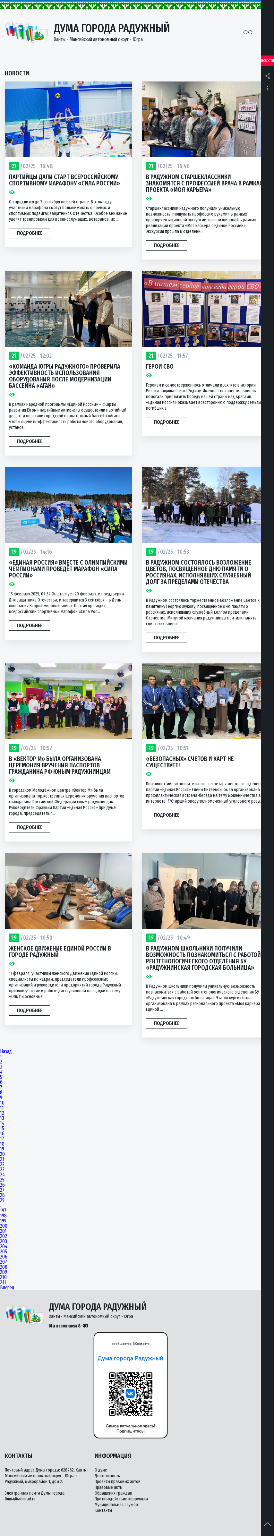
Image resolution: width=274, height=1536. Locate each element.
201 (3, 1231)
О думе (101, 1470)
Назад (6, 1051)
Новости (267, 61)
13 (2, 1118)
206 (3, 1256)
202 (3, 1236)
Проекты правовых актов (118, 1481)
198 (3, 1215)
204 (3, 1246)
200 (3, 1226)
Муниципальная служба (116, 1504)
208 (3, 1267)
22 (2, 1164)
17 (2, 1138)
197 (3, 1210)
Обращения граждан (113, 1493)
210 (3, 1277)
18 (2, 1144)
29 (2, 1200)
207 (3, 1262)
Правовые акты (109, 1487)
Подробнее (29, 233)
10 (2, 1102)
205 (3, 1251)
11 (2, 1108)
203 (3, 1241)
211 (3, 1282)
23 (2, 1169)
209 (3, 1272)
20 (2, 1154)
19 (2, 1149)
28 (2, 1195)
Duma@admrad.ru (20, 1499)
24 (2, 1174)
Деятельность (107, 1476)
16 (2, 1133)
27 (2, 1190)
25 (2, 1179)
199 (3, 1221)
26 (2, 1185)
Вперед (7, 1287)
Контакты (103, 1510)
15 (2, 1128)
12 (2, 1113)
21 (2, 1159)
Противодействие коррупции (121, 1499)
